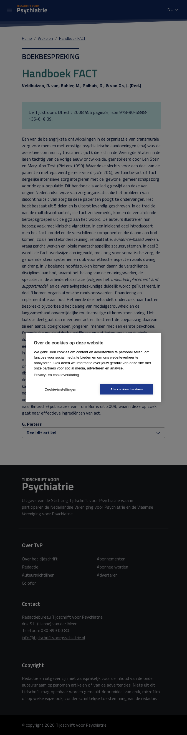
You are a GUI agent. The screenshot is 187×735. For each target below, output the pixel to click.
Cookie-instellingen (60, 389)
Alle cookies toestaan (126, 389)
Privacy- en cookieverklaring (56, 375)
